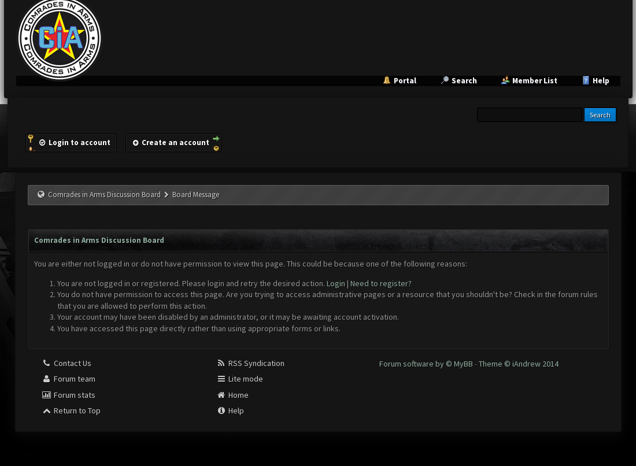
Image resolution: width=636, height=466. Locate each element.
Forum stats (68, 395)
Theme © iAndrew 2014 (519, 363)
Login (336, 283)
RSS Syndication (250, 363)
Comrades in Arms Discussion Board (104, 194)
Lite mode (239, 378)
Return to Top (71, 410)
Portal (405, 81)
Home (232, 395)
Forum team (68, 378)
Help (601, 81)
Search (464, 81)
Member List (534, 81)
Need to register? (381, 283)
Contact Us (66, 363)
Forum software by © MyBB (427, 363)
